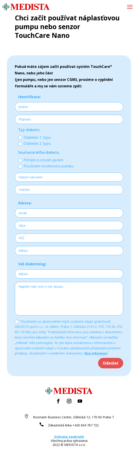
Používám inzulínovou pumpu (46, 166)
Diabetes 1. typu (34, 137)
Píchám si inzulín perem (40, 160)
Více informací (95, 353)
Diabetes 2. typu (34, 143)
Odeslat (110, 363)
